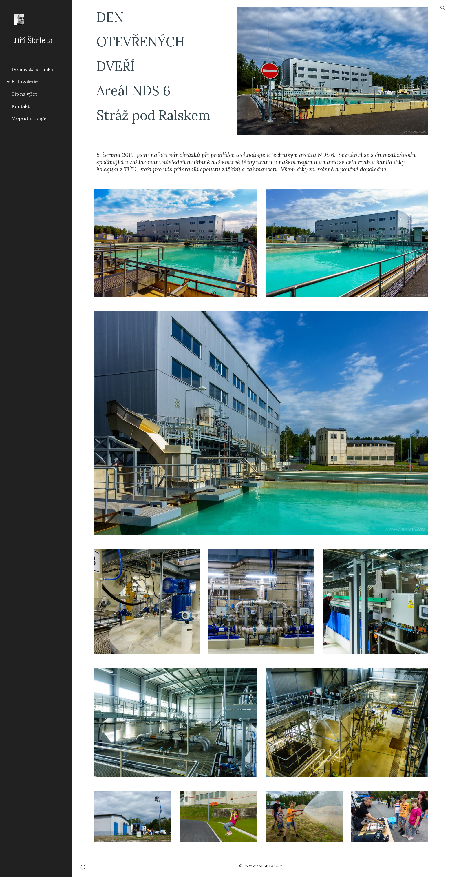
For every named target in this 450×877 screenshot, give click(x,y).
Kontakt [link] (21, 106)
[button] (443, 8)
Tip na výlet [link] (24, 94)
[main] (161, 66)
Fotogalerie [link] (25, 81)
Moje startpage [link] (29, 118)
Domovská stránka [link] (32, 69)
